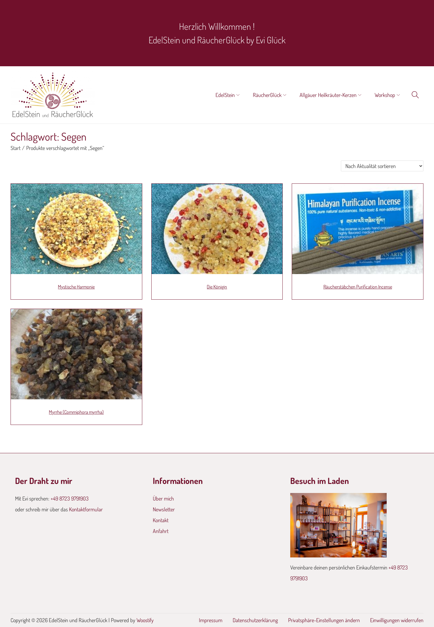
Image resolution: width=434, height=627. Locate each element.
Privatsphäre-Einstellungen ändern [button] (324, 620)
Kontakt (160, 520)
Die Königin (217, 287)
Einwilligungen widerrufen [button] (396, 620)
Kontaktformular (86, 509)
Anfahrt (160, 531)
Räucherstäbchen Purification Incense (357, 287)
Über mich (163, 498)
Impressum (210, 620)
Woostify (145, 620)
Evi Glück (270, 39)
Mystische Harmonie (76, 287)
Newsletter (164, 509)
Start (15, 148)
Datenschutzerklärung (255, 620)
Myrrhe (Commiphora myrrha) (76, 412)
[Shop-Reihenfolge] (382, 166)
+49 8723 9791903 (70, 498)
